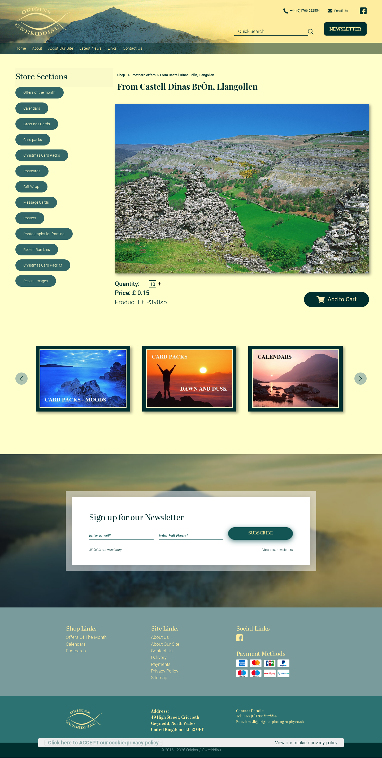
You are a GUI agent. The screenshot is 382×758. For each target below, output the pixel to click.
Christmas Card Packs (41, 155)
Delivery (159, 657)
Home (20, 48)
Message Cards (36, 202)
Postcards (31, 171)
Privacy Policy (164, 671)
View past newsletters (277, 550)
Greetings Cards (36, 124)
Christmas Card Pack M (42, 265)
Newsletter (345, 29)
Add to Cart (336, 299)
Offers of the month (39, 92)
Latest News (90, 48)
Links (112, 48)
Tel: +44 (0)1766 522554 (256, 716)
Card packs (32, 139)
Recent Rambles (36, 249)
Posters (29, 218)
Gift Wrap (31, 186)
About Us (160, 637)
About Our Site (60, 48)
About (37, 48)
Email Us (337, 10)
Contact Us (132, 48)
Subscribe (260, 533)
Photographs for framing (43, 234)
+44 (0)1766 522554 (299, 11)
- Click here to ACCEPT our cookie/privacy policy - (103, 742)
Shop (121, 75)
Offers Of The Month (86, 637)
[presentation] (21, 378)
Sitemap (159, 677)
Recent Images (35, 281)
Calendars (31, 108)
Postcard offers (144, 75)
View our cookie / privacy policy (306, 742)
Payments (161, 664)
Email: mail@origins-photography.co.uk (270, 722)
